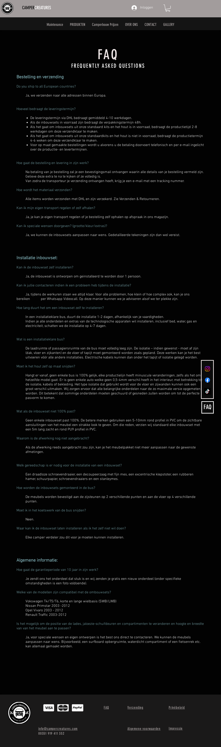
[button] (167, 8)
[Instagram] (207, 368)
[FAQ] (207, 407)
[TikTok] (207, 391)
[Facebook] (207, 380)
